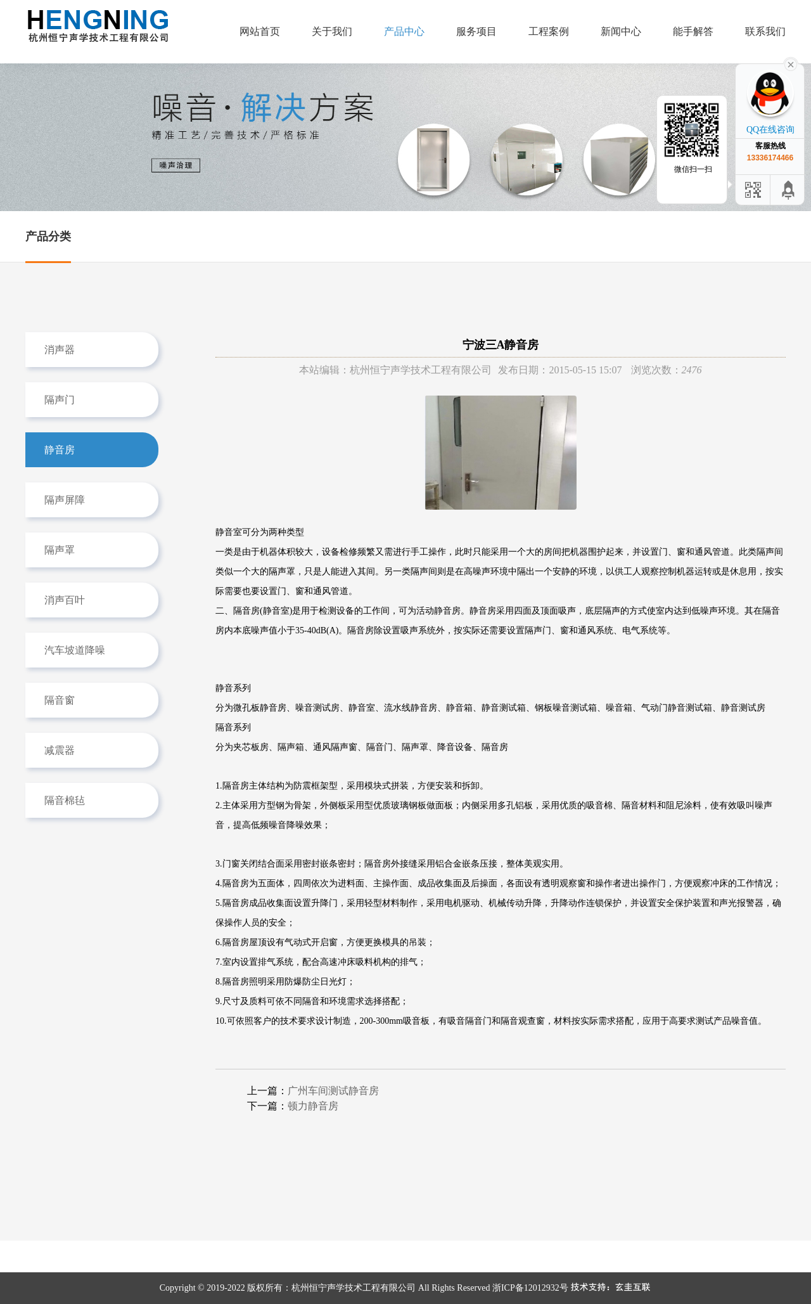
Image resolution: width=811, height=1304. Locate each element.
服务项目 (476, 31)
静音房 (59, 449)
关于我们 (332, 31)
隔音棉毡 (64, 800)
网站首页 (259, 31)
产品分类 (48, 236)
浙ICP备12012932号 (530, 1288)
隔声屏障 (64, 499)
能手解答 (693, 31)
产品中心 (404, 31)
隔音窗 (59, 700)
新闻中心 (621, 31)
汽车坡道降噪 (74, 650)
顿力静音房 (313, 1106)
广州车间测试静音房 (333, 1090)
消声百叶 (64, 600)
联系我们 (765, 31)
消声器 (59, 349)
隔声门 (59, 399)
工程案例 (548, 31)
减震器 (59, 750)
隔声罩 (59, 550)
